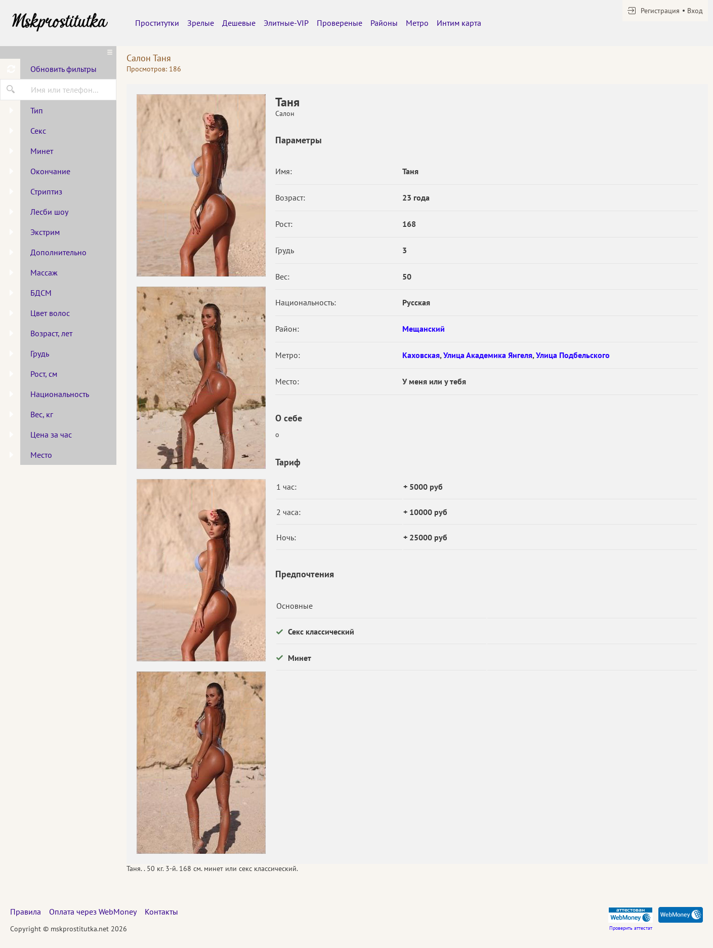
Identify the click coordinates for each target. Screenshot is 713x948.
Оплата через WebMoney (93, 911)
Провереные (339, 23)
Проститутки (157, 23)
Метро (417, 23)
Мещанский (423, 329)
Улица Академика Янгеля (487, 355)
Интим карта (459, 23)
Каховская (421, 355)
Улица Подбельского (573, 355)
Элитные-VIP (286, 23)
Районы (384, 23)
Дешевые (239, 23)
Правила (25, 911)
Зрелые (200, 23)
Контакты (161, 911)
